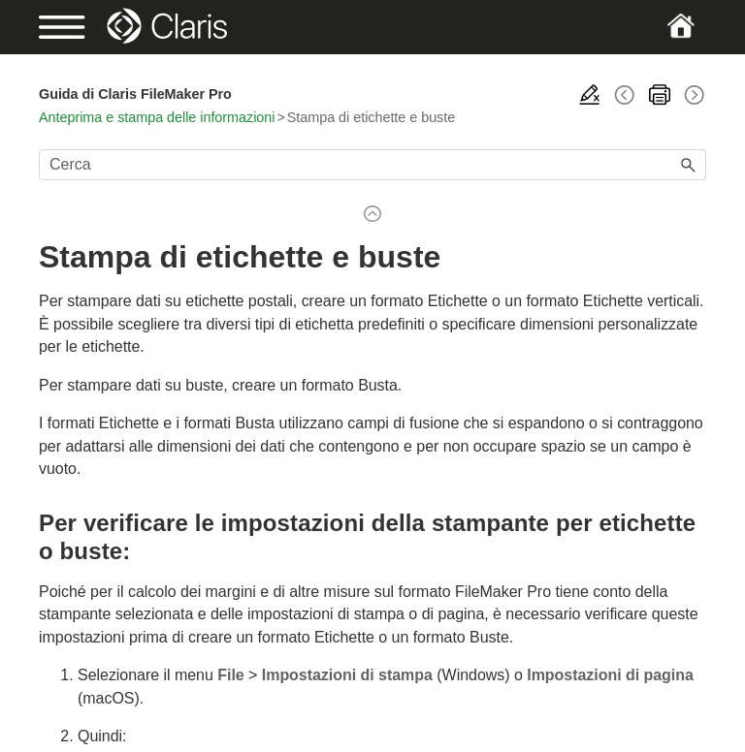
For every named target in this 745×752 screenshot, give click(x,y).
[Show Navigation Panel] (71, 27)
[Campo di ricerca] (372, 164)
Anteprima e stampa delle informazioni (157, 117)
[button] (688, 164)
